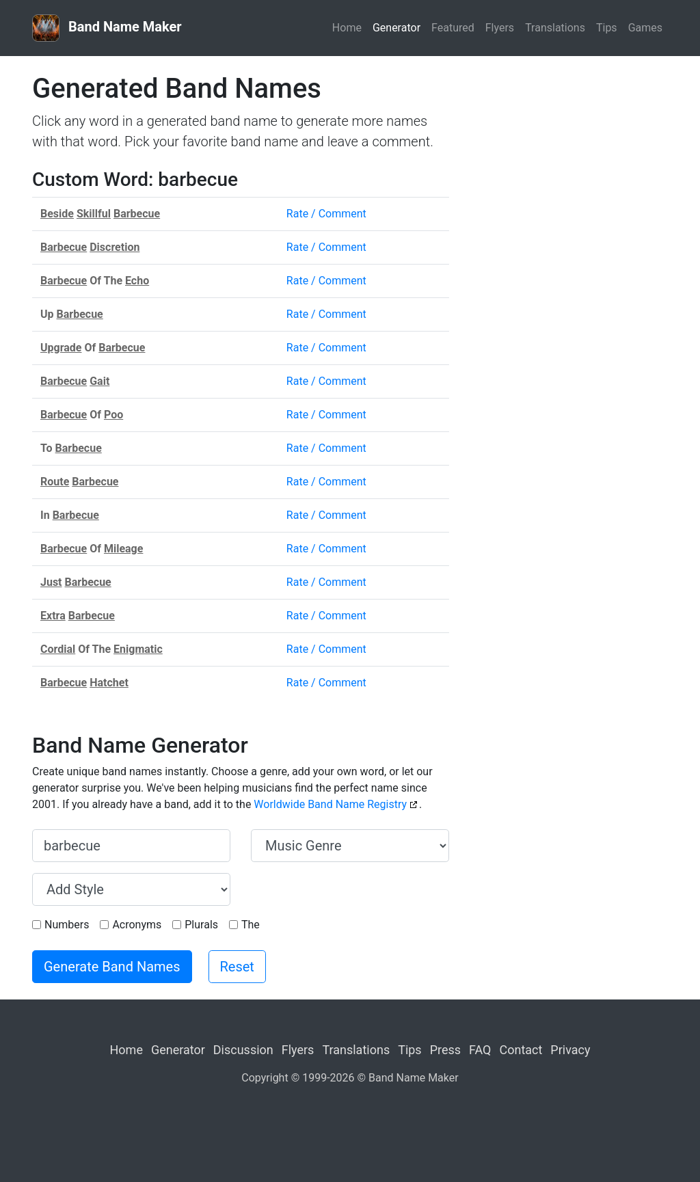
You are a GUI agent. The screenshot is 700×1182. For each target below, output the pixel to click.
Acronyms (136, 924)
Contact (520, 1050)
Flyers (499, 27)
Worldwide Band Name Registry (330, 804)
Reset (237, 966)
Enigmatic (138, 649)
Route (54, 481)
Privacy (570, 1050)
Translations (555, 27)
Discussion (243, 1050)
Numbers (66, 924)
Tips (606, 27)
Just (51, 582)
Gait (99, 381)
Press (445, 1050)
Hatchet (109, 682)
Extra (53, 615)
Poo (113, 414)
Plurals (201, 924)
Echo (137, 280)
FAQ (480, 1050)
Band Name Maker (107, 28)
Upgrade (61, 347)
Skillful (94, 213)
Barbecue (136, 213)
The (250, 924)
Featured (452, 27)
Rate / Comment (326, 213)
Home (347, 27)
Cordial (57, 649)
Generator (396, 27)
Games (645, 27)
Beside (57, 213)
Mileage (123, 548)
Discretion (114, 247)
